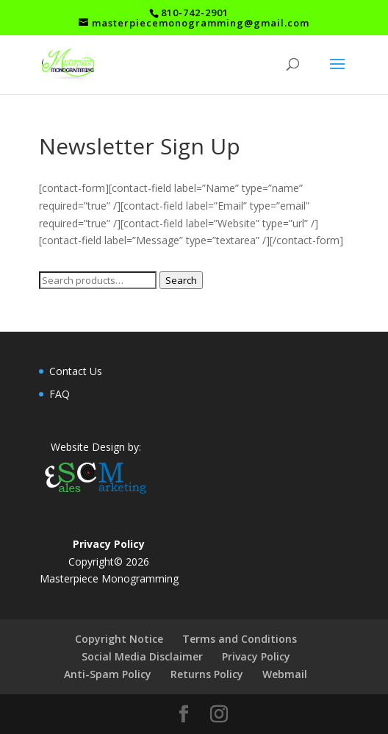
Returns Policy (206, 674)
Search (181, 280)
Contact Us (75, 371)
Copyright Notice (119, 639)
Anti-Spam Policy (107, 674)
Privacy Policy (256, 656)
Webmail (284, 674)
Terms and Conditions (239, 639)
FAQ (59, 394)
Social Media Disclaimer (142, 656)
